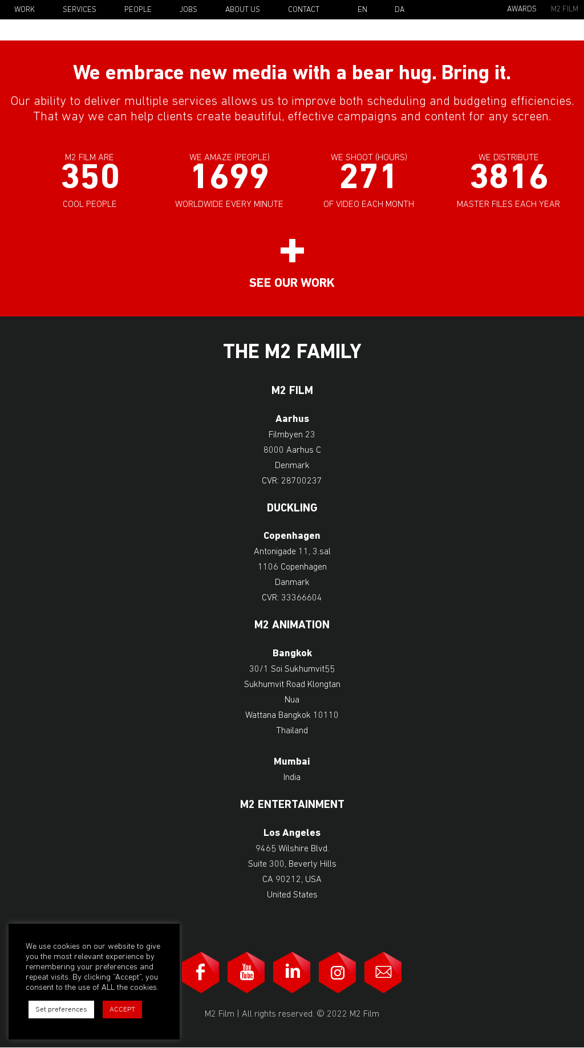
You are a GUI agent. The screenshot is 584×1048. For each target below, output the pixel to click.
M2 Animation (292, 625)
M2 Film (564, 9)
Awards (522, 9)
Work (24, 10)
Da (399, 10)
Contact (303, 10)
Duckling (292, 508)
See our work (292, 283)
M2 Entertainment (292, 805)
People (138, 10)
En (362, 10)
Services (79, 10)
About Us (242, 10)
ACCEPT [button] (122, 1009)
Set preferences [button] (61, 1009)
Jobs (188, 10)
